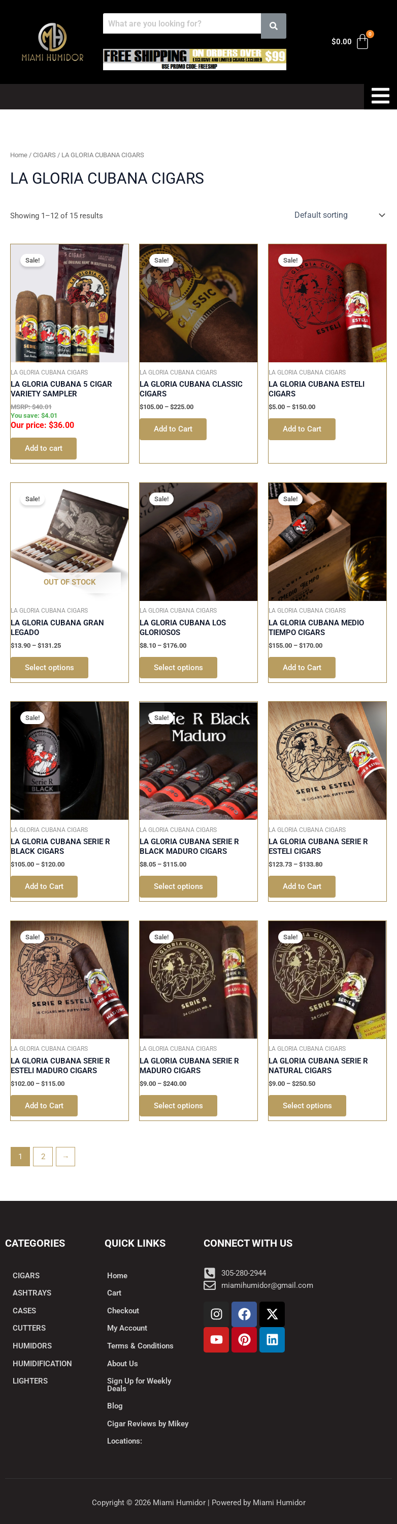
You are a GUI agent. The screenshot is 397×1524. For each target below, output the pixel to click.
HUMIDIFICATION (42, 1363)
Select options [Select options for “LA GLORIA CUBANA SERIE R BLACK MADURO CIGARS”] (178, 886)
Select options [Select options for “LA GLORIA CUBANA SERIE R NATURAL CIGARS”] (307, 1105)
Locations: (124, 1441)
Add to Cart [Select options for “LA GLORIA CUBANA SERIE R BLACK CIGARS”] (44, 886)
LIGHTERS (30, 1381)
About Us (122, 1363)
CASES (24, 1310)
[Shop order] (338, 215)
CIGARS (44, 155)
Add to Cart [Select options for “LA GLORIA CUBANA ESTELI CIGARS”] (302, 429)
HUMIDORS (32, 1345)
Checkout (123, 1310)
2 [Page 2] (43, 1156)
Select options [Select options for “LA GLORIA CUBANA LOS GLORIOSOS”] (178, 667)
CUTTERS (29, 1328)
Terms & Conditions (140, 1345)
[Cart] (351, 41)
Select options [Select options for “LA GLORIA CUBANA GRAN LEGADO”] (49, 667)
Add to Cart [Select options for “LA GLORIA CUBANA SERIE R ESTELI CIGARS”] (302, 886)
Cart (114, 1293)
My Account (127, 1328)
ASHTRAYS (32, 1293)
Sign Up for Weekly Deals (139, 1384)
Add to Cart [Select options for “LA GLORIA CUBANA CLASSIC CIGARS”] (173, 429)
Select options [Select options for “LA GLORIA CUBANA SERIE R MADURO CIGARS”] (178, 1105)
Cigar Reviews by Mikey (147, 1423)
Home (18, 155)
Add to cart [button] (43, 448)
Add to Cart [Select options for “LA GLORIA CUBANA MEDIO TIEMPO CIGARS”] (302, 667)
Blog (115, 1406)
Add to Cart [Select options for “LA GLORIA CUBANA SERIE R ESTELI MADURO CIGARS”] (44, 1105)
